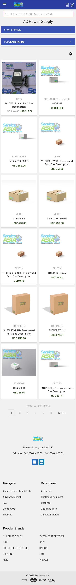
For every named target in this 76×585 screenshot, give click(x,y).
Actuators (46, 490)
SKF (5, 542)
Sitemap (7, 514)
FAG (41, 553)
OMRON (43, 547)
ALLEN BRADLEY (13, 536)
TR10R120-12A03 (57, 272)
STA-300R (19, 387)
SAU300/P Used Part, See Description (19, 105)
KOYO (42, 542)
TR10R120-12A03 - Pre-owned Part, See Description (19, 274)
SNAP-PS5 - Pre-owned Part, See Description (57, 389)
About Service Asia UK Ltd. (17, 490)
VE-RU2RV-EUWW (57, 218)
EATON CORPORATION (51, 536)
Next (62, 413)
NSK (5, 559)
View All (43, 559)
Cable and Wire (49, 508)
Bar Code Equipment (52, 496)
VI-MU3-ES (19, 218)
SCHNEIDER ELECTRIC (15, 547)
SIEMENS (8, 553)
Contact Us (9, 508)
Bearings (46, 502)
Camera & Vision (50, 514)
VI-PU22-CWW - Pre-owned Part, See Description (57, 162)
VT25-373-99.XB (19, 160)
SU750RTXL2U (57, 330)
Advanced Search (12, 496)
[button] (70, 54)
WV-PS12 (57, 103)
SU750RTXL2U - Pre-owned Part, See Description (19, 332)
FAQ (5, 502)
